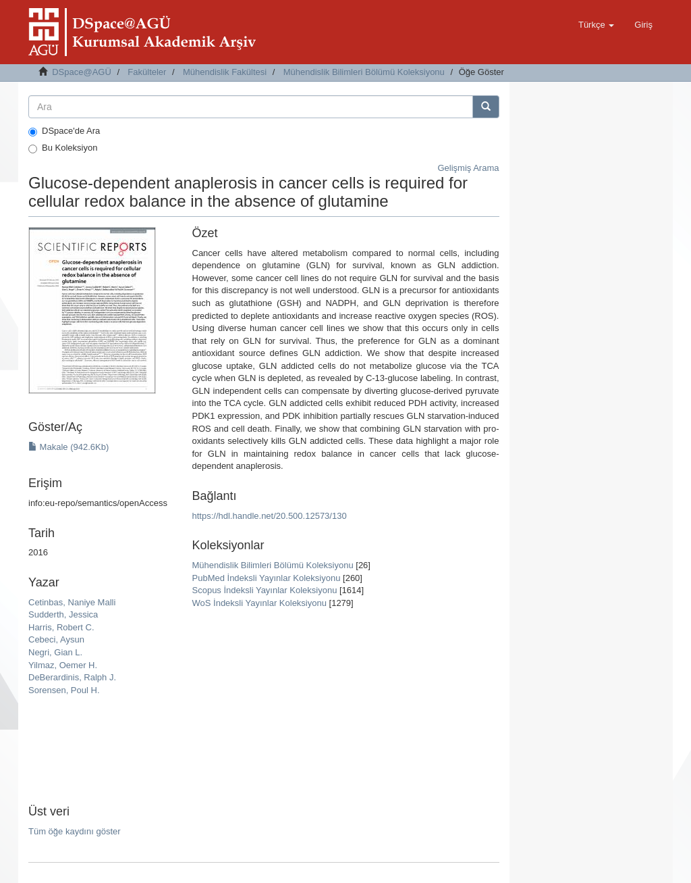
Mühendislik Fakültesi (225, 72)
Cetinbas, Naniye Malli (71, 602)
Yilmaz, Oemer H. (62, 665)
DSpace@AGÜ (81, 72)
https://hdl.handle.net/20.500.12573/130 (269, 516)
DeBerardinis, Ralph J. (72, 677)
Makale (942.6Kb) (68, 447)
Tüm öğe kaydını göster (74, 831)
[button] (596, 25)
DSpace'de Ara (64, 131)
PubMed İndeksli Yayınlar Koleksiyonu (266, 578)
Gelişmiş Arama (468, 168)
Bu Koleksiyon (62, 148)
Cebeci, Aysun (56, 639)
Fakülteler (147, 72)
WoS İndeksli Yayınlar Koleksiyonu (259, 603)
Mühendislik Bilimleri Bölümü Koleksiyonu (364, 72)
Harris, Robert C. (61, 627)
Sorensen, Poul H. (64, 690)
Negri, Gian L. (55, 652)
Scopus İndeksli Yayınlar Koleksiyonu (264, 590)
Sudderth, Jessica (63, 614)
